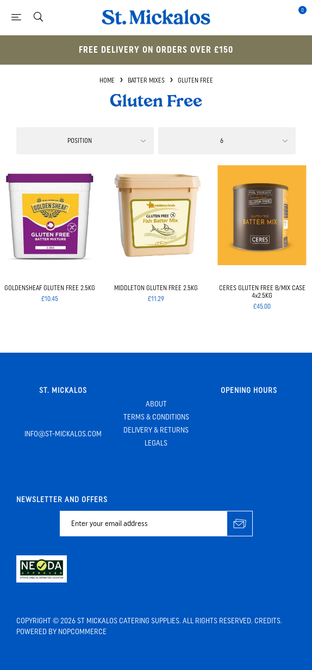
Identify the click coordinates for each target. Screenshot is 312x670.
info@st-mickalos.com (63, 434)
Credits (267, 620)
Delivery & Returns (156, 430)
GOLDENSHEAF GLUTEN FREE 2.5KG (49, 288)
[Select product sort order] (85, 140)
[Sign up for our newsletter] (143, 523)
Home (107, 80)
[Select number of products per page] (227, 140)
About (156, 404)
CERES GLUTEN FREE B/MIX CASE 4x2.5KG (262, 291)
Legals (156, 443)
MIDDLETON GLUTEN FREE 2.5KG (156, 288)
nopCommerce (82, 631)
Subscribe (240, 523)
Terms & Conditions (156, 417)
